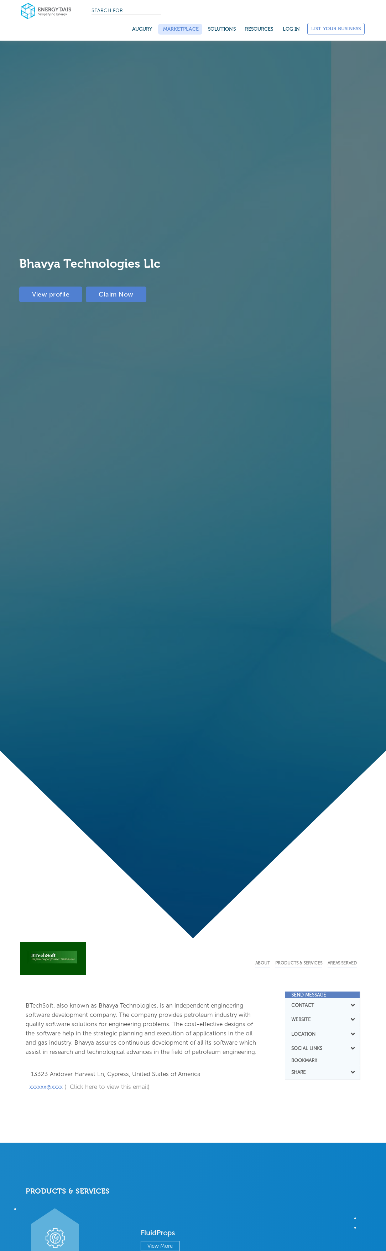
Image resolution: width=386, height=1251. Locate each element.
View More (160, 1246)
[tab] (322, 995)
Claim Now (116, 294)
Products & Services (298, 963)
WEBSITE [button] (322, 1019)
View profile (50, 294)
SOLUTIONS (222, 29)
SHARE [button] (322, 1072)
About (262, 963)
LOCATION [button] (322, 1034)
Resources (259, 29)
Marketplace (180, 29)
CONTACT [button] (322, 1005)
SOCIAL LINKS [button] (322, 1048)
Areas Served (342, 963)
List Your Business (336, 29)
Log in (291, 29)
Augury (142, 29)
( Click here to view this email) (107, 1086)
